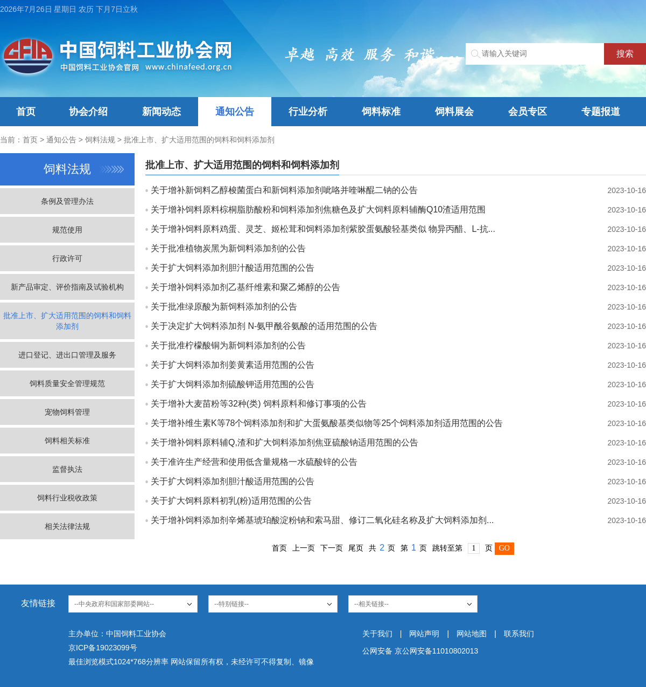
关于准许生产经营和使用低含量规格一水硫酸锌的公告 (254, 461)
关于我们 (377, 633)
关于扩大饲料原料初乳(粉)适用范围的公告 (231, 500)
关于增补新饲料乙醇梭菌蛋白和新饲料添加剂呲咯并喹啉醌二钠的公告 (284, 190)
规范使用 (67, 229)
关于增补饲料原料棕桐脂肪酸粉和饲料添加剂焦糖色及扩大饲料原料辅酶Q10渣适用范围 (318, 209)
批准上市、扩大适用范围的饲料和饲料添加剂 (199, 139)
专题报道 (600, 111)
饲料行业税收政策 (67, 497)
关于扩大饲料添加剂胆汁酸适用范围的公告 (232, 267)
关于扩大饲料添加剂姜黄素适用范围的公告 (232, 364)
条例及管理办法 (67, 201)
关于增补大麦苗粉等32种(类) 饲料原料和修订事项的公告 (259, 403)
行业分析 (308, 111)
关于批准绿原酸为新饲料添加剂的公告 (224, 306)
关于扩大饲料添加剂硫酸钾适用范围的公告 (232, 384)
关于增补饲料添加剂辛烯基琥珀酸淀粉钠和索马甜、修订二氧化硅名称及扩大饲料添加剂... (322, 520)
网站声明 (424, 633)
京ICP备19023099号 (102, 647)
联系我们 (519, 633)
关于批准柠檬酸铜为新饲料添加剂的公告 (228, 345)
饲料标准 (381, 111)
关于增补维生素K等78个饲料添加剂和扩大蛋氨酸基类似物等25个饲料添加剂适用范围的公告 (327, 423)
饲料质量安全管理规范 (67, 383)
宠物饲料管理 (67, 412)
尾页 (355, 548)
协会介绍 (88, 111)
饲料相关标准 (67, 440)
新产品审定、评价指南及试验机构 (67, 287)
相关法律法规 (67, 526)
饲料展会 (454, 111)
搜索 (625, 53)
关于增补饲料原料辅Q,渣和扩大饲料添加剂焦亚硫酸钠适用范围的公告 (284, 442)
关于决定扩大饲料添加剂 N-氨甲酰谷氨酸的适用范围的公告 (264, 326)
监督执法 (67, 469)
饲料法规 (100, 139)
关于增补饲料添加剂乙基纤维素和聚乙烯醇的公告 (245, 287)
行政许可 (67, 258)
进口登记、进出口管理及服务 (67, 355)
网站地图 (472, 633)
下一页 (331, 548)
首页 (26, 111)
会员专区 (527, 111)
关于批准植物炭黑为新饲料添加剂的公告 (228, 248)
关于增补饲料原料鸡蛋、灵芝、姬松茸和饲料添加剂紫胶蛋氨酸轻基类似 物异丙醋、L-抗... (323, 228)
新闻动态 (161, 111)
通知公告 (234, 111)
